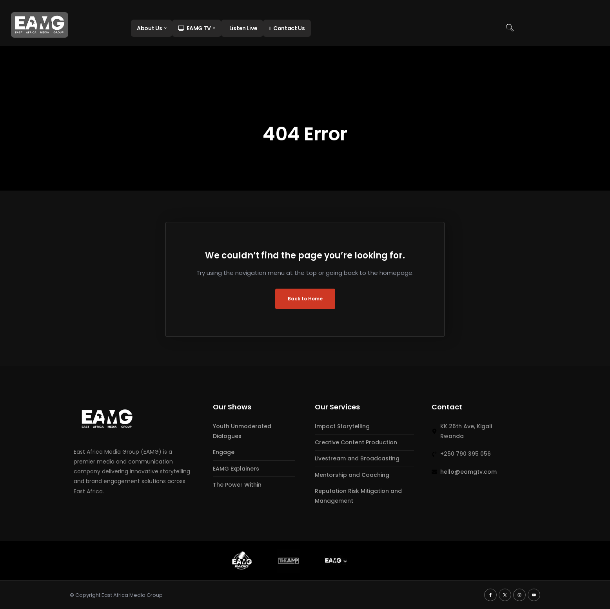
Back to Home (305, 298)
